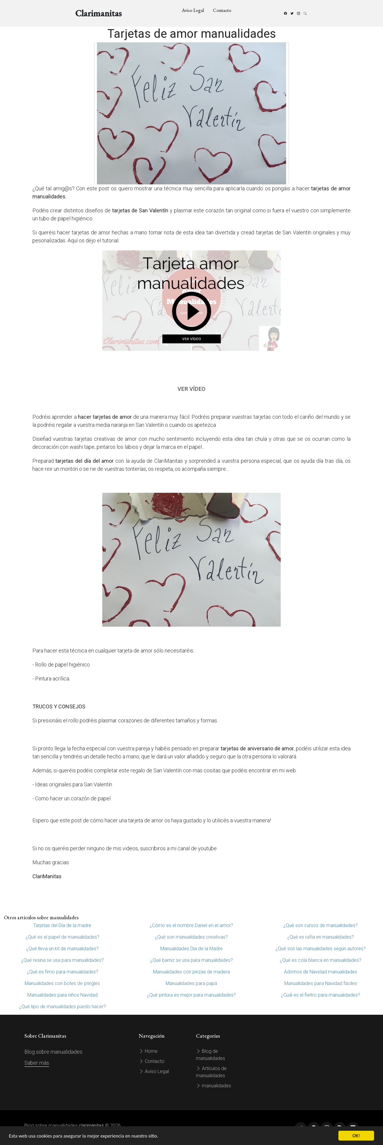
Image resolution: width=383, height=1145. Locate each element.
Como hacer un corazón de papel (73, 798)
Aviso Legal (193, 10)
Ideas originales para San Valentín (73, 784)
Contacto (222, 10)
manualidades (213, 1085)
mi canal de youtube (194, 848)
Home (148, 1051)
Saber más (36, 1063)
